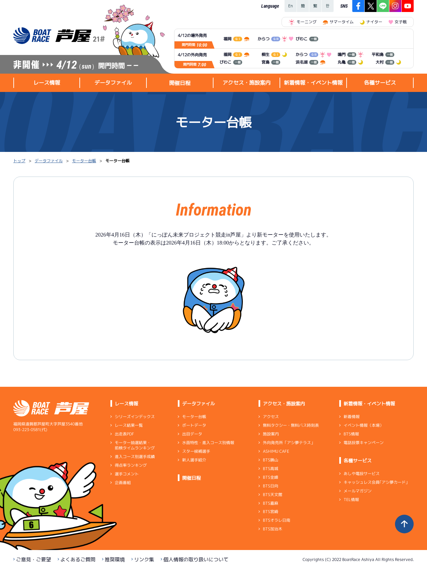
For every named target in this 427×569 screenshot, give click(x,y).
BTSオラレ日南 (276, 520)
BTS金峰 (270, 477)
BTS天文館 (272, 494)
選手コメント (127, 474)
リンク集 (144, 559)
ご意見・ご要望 (33, 559)
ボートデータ (194, 425)
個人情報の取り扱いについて (196, 559)
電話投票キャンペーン (364, 442)
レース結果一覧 (129, 425)
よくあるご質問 (77, 559)
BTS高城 (270, 468)
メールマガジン (358, 491)
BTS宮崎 (270, 511)
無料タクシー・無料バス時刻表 (291, 425)
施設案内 (271, 434)
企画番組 (123, 482)
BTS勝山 (270, 460)
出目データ (192, 434)
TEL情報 (351, 499)
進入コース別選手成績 (135, 456)
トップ (19, 161)
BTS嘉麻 (270, 503)
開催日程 (179, 83)
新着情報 (352, 416)
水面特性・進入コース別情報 (208, 442)
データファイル (49, 161)
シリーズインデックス (135, 416)
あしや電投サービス (362, 473)
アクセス (271, 416)
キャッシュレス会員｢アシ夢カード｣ (376, 482)
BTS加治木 (272, 529)
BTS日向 (270, 486)
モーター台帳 (84, 161)
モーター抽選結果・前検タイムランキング (135, 445)
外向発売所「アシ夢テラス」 (289, 442)
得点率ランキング (131, 465)
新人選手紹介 (194, 460)
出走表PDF (124, 434)
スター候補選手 (196, 451)
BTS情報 (351, 434)
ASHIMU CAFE (276, 451)
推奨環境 (115, 559)
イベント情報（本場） (364, 425)
